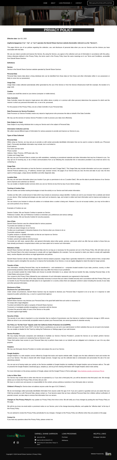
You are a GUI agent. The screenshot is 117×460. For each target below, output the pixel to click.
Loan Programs (65, 3)
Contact (79, 3)
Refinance (65, 440)
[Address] (47, 443)
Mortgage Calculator (99, 437)
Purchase (65, 437)
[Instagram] (18, 442)
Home (45, 3)
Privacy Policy (37, 454)
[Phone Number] (40, 437)
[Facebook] (14, 442)
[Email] (43, 440)
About (53, 3)
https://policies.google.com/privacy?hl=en (91, 371)
